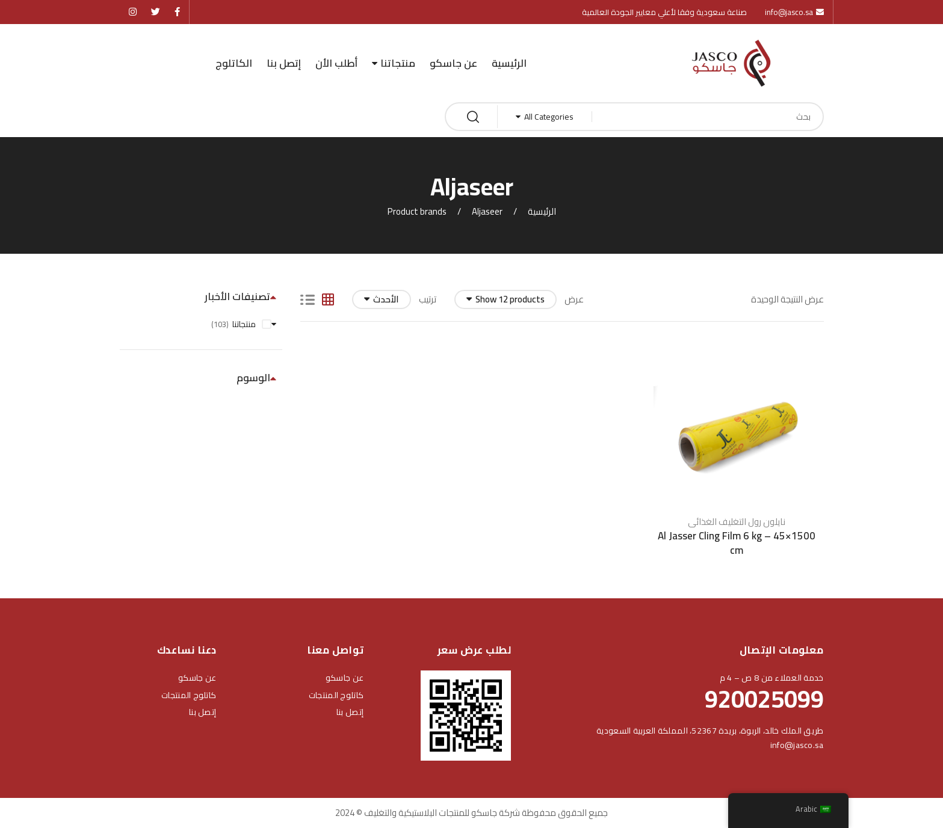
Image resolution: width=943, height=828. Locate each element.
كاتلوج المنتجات (336, 695)
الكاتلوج (233, 63)
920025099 (764, 699)
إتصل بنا (284, 63)
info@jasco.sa (797, 745)
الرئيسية (509, 63)
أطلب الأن (336, 63)
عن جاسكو (453, 63)
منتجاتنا (397, 63)
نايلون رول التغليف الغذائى (736, 517)
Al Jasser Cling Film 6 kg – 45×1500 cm (736, 538)
